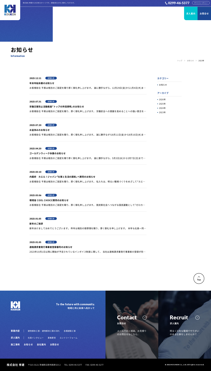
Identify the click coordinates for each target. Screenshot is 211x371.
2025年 (162, 104)
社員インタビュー (36, 337)
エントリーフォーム (69, 337)
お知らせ (159, 13)
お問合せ (204, 13)
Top (199, 278)
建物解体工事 (34, 330)
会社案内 (174, 13)
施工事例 (145, 13)
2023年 (162, 112)
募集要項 (52, 337)
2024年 (162, 108)
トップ (179, 60)
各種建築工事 (70, 330)
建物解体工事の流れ (51, 330)
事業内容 (130, 13)
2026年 (162, 99)
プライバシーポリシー (201, 3)
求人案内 (190, 13)
